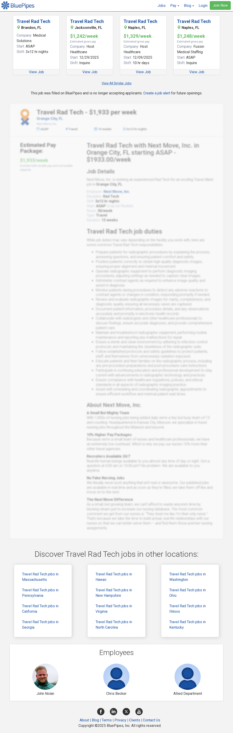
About (84, 720)
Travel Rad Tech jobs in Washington (187, 577)
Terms (107, 720)
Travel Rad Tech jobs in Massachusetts (40, 577)
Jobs (161, 5)
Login (203, 5)
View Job (36, 72)
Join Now (220, 5)
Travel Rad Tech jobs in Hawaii (114, 577)
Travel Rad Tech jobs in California (40, 609)
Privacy (120, 720)
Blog (95, 720)
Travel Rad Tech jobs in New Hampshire (114, 593)
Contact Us (151, 720)
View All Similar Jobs (117, 83)
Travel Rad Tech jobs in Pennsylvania (40, 593)
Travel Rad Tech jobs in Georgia (40, 625)
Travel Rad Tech (33, 21)
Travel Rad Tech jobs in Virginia (114, 609)
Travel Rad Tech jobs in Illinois (187, 609)
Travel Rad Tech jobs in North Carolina (114, 625)
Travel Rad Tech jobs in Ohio (187, 593)
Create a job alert (156, 93)
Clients (134, 720)
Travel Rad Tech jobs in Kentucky (187, 625)
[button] (175, 5)
